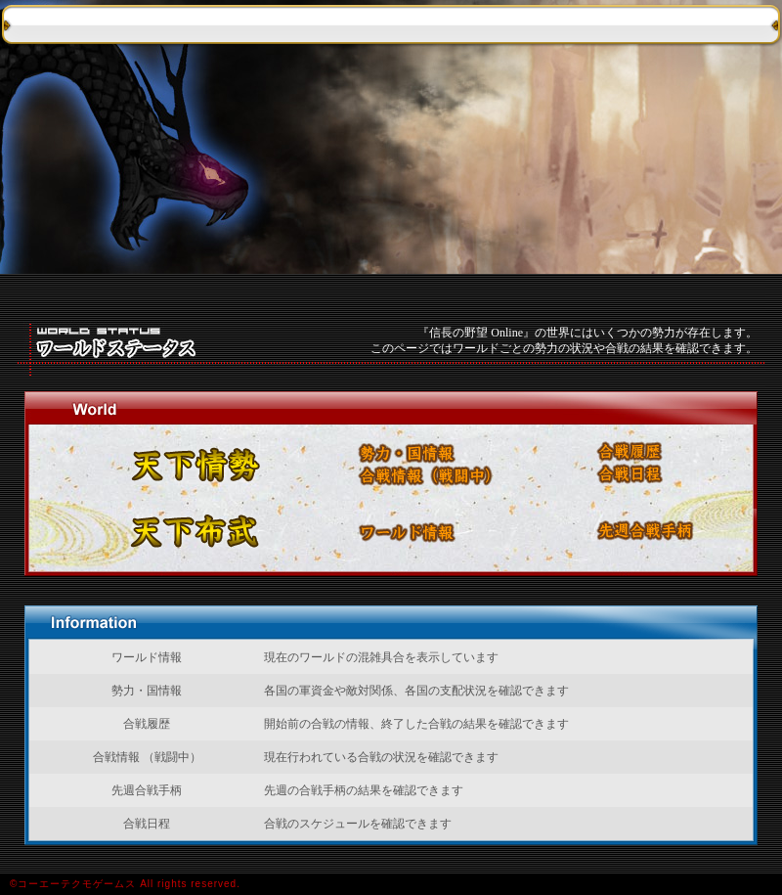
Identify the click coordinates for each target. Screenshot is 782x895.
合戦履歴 (676, 452)
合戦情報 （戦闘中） (465, 475)
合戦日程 (681, 475)
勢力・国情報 (423, 452)
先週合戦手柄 (661, 532)
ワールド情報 (423, 532)
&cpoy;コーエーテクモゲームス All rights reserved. (391, 884)
